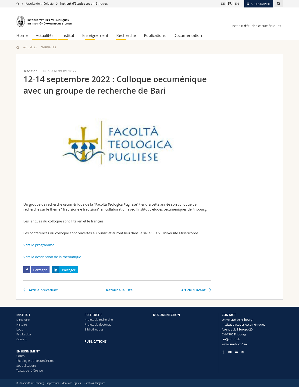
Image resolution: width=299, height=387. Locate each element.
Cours (20, 356)
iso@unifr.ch (231, 339)
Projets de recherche (99, 319)
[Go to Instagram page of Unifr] (243, 352)
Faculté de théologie (39, 3)
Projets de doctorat (98, 324)
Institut (67, 35)
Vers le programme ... (40, 245)
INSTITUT (23, 315)
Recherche (126, 35)
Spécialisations (26, 365)
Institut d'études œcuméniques (84, 3)
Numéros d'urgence (94, 383)
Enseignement (95, 35)
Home (22, 35)
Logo (19, 329)
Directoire (23, 319)
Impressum (52, 383)
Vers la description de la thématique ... (54, 256)
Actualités (44, 35)
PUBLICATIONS (96, 341)
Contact (21, 339)
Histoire (21, 324)
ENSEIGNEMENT (28, 351)
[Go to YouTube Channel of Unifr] (229, 352)
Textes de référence (29, 370)
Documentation (188, 35)
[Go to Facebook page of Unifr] (223, 352)
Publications (155, 35)
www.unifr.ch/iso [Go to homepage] (234, 344)
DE (223, 3)
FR (230, 3)
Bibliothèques (94, 329)
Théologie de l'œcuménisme (35, 361)
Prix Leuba (23, 334)
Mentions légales (71, 383)
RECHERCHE (93, 315)
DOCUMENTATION (166, 315)
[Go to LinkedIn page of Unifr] (236, 352)
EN (237, 3)
